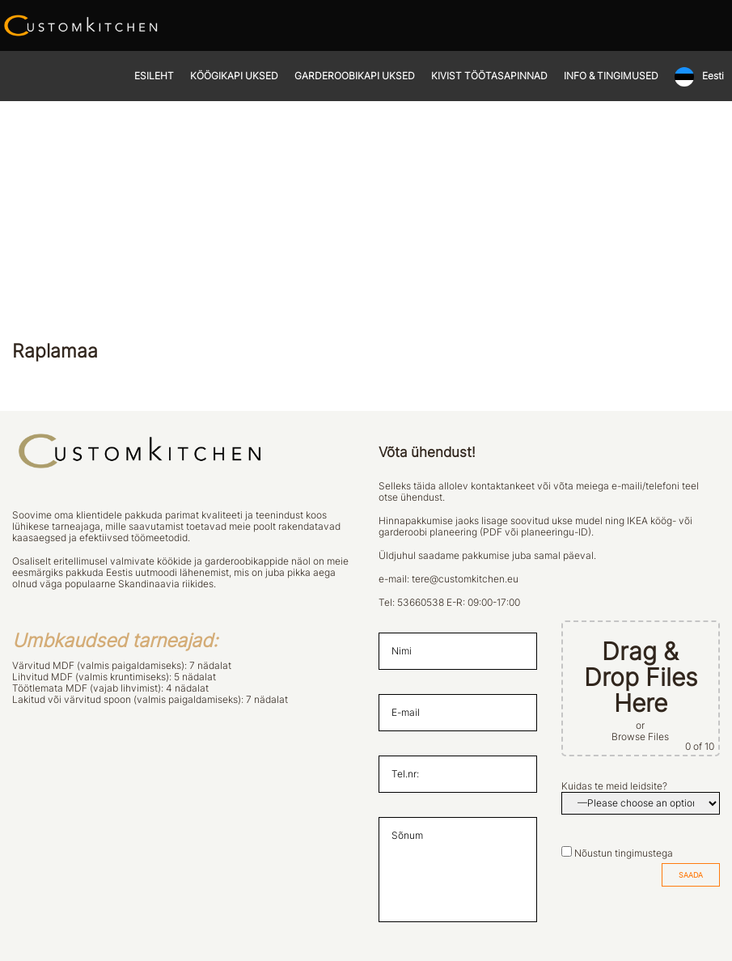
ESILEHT (154, 76)
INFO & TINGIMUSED (611, 76)
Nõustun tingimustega (623, 853)
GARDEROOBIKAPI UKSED (354, 76)
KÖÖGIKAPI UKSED (234, 76)
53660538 (420, 602)
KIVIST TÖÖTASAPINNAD (489, 76)
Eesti (713, 76)
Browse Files (640, 737)
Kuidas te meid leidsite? (614, 786)
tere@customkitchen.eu (465, 579)
